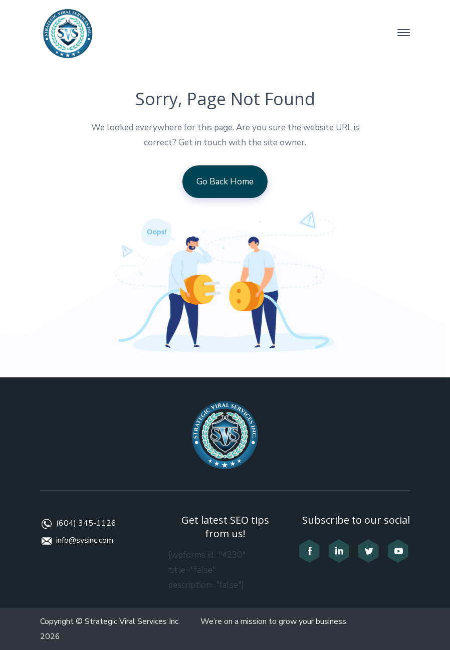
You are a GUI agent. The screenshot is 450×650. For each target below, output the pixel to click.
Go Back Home (225, 181)
